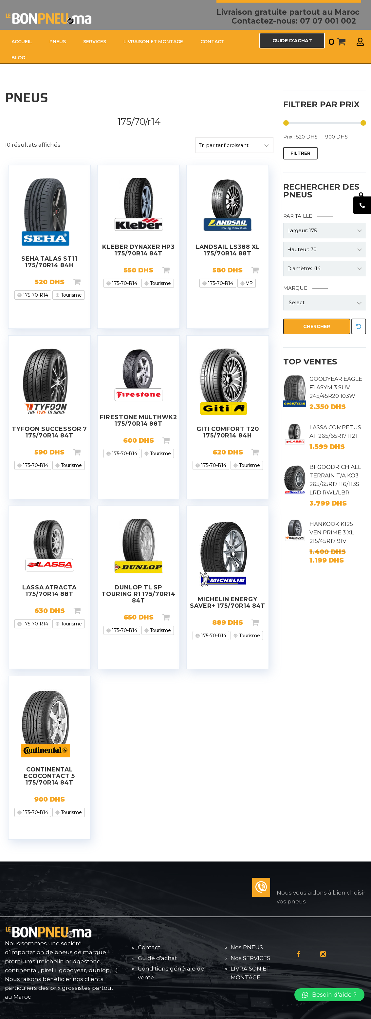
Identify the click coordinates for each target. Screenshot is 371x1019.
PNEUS (57, 42)
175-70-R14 (35, 295)
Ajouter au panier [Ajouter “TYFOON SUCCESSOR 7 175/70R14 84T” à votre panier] (87, 452)
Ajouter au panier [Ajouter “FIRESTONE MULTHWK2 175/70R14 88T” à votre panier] (176, 440)
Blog (18, 58)
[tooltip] (362, 205)
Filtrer (300, 153)
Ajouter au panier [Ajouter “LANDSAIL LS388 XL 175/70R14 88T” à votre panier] (266, 270)
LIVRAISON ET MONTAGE (153, 42)
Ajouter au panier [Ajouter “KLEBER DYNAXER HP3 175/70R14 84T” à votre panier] (176, 270)
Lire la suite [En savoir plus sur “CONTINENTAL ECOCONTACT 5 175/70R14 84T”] (87, 799)
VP (249, 283)
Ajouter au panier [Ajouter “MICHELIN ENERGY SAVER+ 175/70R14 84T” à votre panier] (266, 622)
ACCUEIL (21, 42)
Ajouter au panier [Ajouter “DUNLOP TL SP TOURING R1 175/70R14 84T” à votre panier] (176, 617)
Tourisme (71, 295)
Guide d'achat (157, 958)
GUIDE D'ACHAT (292, 41)
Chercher (316, 326)
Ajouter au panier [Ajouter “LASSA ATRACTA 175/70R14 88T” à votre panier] (87, 610)
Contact (149, 947)
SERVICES (94, 42)
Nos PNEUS (247, 947)
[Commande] (234, 145)
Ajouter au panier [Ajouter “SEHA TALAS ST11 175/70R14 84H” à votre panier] (87, 282)
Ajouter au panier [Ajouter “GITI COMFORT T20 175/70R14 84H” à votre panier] (266, 452)
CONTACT (212, 42)
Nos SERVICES (250, 958)
